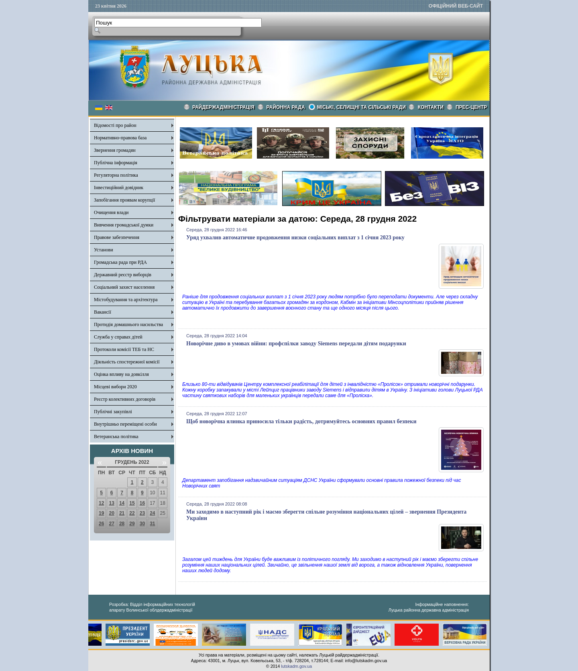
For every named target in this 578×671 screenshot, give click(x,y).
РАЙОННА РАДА (286, 107)
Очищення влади (111, 212)
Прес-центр (471, 107)
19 (101, 513)
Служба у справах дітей (118, 337)
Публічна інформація (115, 162)
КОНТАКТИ (431, 107)
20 (111, 513)
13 (111, 503)
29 (131, 523)
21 (121, 513)
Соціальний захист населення (124, 287)
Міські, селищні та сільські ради (361, 107)
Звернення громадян (115, 150)
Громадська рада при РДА (120, 262)
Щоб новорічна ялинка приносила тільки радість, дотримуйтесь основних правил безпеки (301, 421)
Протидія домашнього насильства (128, 324)
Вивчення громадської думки (123, 225)
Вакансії (102, 312)
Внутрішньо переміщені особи (125, 424)
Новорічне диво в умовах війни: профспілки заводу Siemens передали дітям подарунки (296, 344)
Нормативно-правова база (120, 138)
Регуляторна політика (116, 175)
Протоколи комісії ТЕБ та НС (124, 349)
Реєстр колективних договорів (124, 399)
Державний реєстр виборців (122, 274)
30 (142, 523)
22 (131, 513)
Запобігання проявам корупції (124, 200)
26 (101, 523)
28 (121, 523)
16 (142, 503)
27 (111, 523)
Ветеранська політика (116, 436)
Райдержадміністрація (223, 107)
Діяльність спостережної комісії (127, 362)
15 (131, 503)
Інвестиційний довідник (118, 187)
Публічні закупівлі (113, 411)
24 (152, 513)
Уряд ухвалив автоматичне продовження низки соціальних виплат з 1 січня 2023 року (295, 238)
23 (142, 513)
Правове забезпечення (116, 237)
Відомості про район (115, 125)
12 (101, 503)
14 (121, 503)
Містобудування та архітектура (126, 299)
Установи (103, 250)
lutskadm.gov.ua (296, 666)
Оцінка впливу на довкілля (121, 374)
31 (152, 523)
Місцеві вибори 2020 (115, 387)
